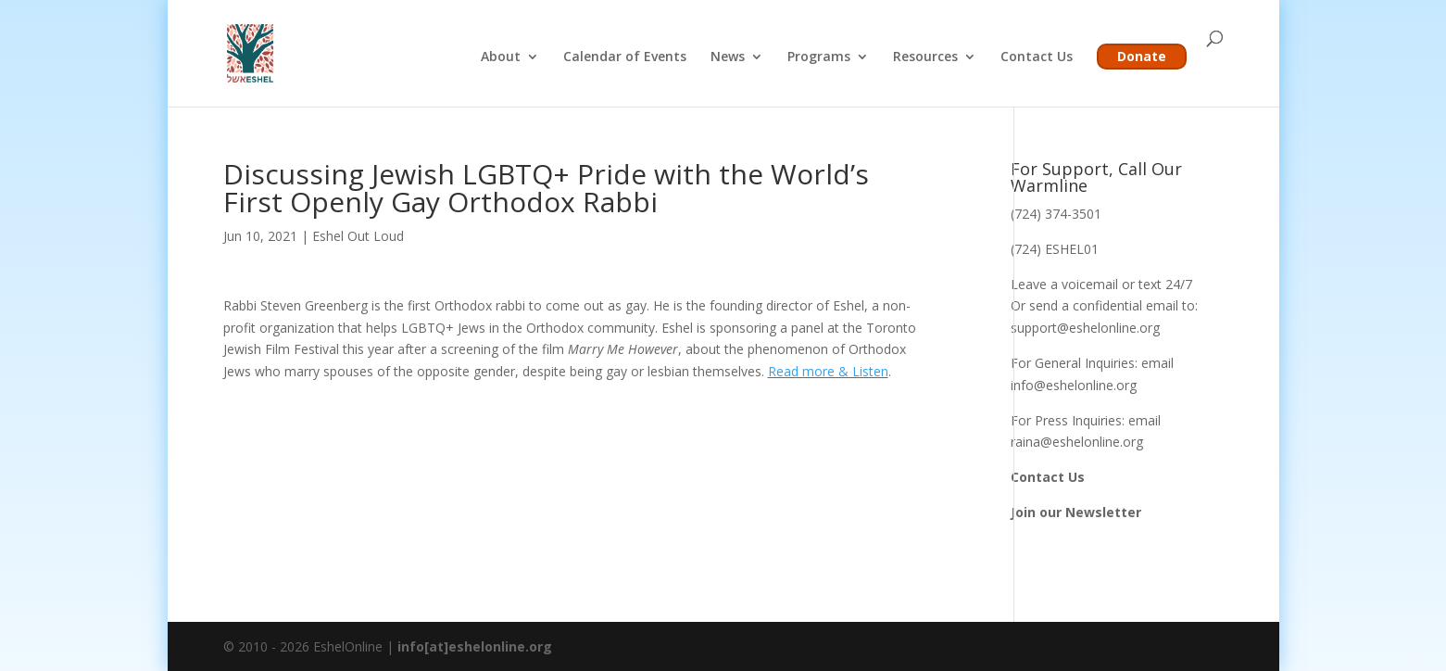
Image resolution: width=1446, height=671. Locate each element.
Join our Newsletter (1076, 512)
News (727, 57)
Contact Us (1036, 57)
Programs (818, 57)
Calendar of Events (624, 57)
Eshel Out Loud (358, 236)
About (501, 57)
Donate (1141, 56)
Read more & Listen (828, 371)
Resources (925, 57)
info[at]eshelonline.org (474, 646)
